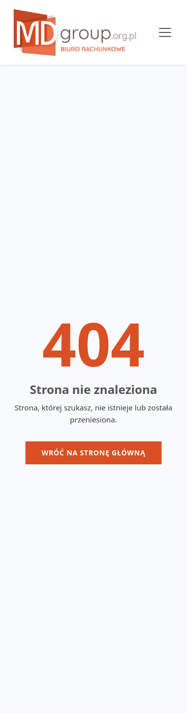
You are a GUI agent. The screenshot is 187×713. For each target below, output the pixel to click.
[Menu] (165, 32)
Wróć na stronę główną (93, 452)
